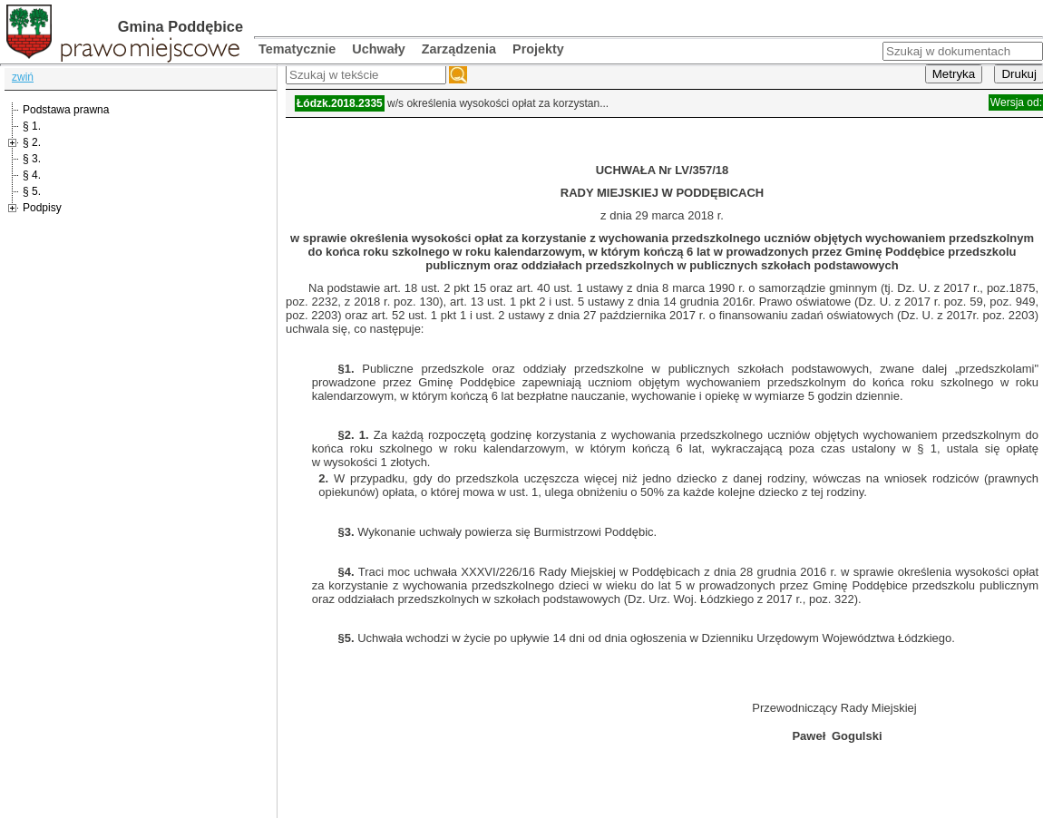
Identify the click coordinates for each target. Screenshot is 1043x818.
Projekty (538, 49)
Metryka (953, 74)
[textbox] (366, 74)
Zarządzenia (459, 49)
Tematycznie (297, 49)
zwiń (23, 77)
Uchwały (378, 49)
